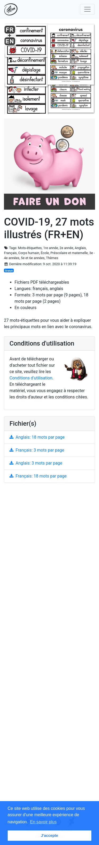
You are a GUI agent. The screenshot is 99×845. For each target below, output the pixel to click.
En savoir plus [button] (43, 822)
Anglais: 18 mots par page (37, 437)
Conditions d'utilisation (31, 377)
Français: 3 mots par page (37, 450)
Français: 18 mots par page (38, 476)
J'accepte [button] (49, 835)
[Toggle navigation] (87, 9)
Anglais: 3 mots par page (36, 463)
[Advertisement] (49, 646)
